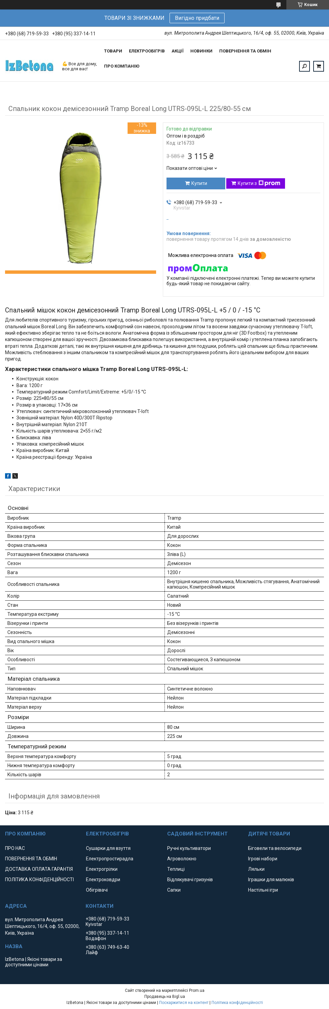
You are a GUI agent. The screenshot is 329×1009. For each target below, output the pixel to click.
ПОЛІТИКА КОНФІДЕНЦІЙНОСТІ (39, 879)
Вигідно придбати (197, 18)
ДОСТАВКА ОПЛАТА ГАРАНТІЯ (39, 869)
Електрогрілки (101, 869)
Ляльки (256, 869)
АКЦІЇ (178, 50)
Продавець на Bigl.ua (164, 996)
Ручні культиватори (189, 848)
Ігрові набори (262, 858)
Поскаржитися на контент (183, 1002)
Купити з (259, 183)
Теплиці (176, 869)
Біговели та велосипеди (274, 848)
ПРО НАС (15, 848)
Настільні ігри (263, 890)
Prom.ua (196, 990)
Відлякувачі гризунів (190, 879)
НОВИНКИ (201, 50)
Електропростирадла (109, 858)
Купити (199, 183)
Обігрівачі (97, 890)
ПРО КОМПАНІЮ (121, 66)
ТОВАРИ (113, 50)
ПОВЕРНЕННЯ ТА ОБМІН (245, 50)
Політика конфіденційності (237, 1002)
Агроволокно (181, 858)
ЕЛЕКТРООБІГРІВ (147, 50)
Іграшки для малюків (271, 879)
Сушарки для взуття (108, 848)
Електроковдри (103, 879)
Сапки (174, 890)
